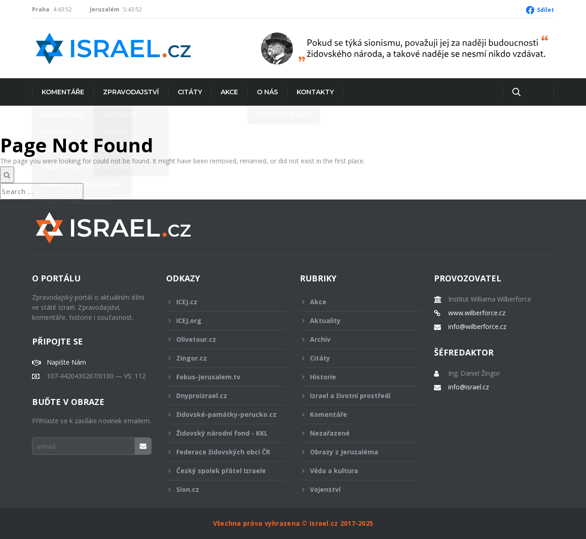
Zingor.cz (220, 358)
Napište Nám (66, 362)
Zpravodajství (131, 92)
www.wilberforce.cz (476, 313)
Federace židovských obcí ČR (220, 451)
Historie (354, 376)
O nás (267, 92)
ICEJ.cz (220, 301)
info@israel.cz (468, 387)
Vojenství (354, 489)
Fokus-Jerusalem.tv (220, 376)
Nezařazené (354, 433)
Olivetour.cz (220, 339)
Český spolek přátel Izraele (220, 470)
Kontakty (315, 92)
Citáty (190, 92)
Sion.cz (220, 489)
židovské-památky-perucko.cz (221, 417)
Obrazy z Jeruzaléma (354, 451)
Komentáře (63, 92)
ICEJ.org (220, 320)
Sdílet (545, 10)
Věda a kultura (354, 470)
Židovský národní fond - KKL (220, 433)
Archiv (354, 339)
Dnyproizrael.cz (220, 395)
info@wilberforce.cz (477, 327)
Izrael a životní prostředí (354, 395)
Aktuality (354, 320)
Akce (229, 92)
